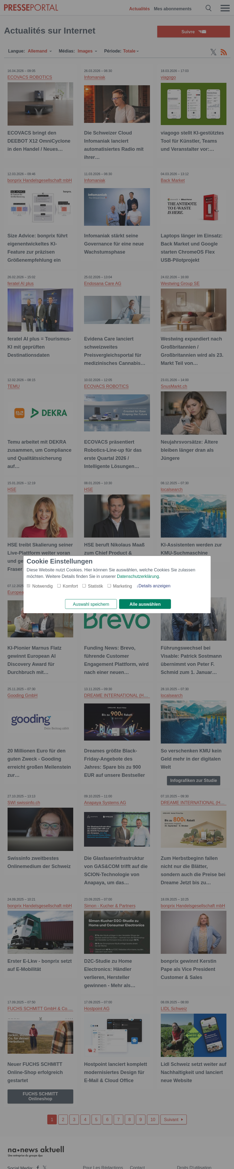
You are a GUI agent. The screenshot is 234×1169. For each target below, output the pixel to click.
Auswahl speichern (91, 604)
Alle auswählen (145, 604)
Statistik (95, 585)
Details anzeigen (154, 585)
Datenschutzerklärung (138, 576)
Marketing (122, 585)
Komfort (70, 585)
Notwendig (42, 585)
